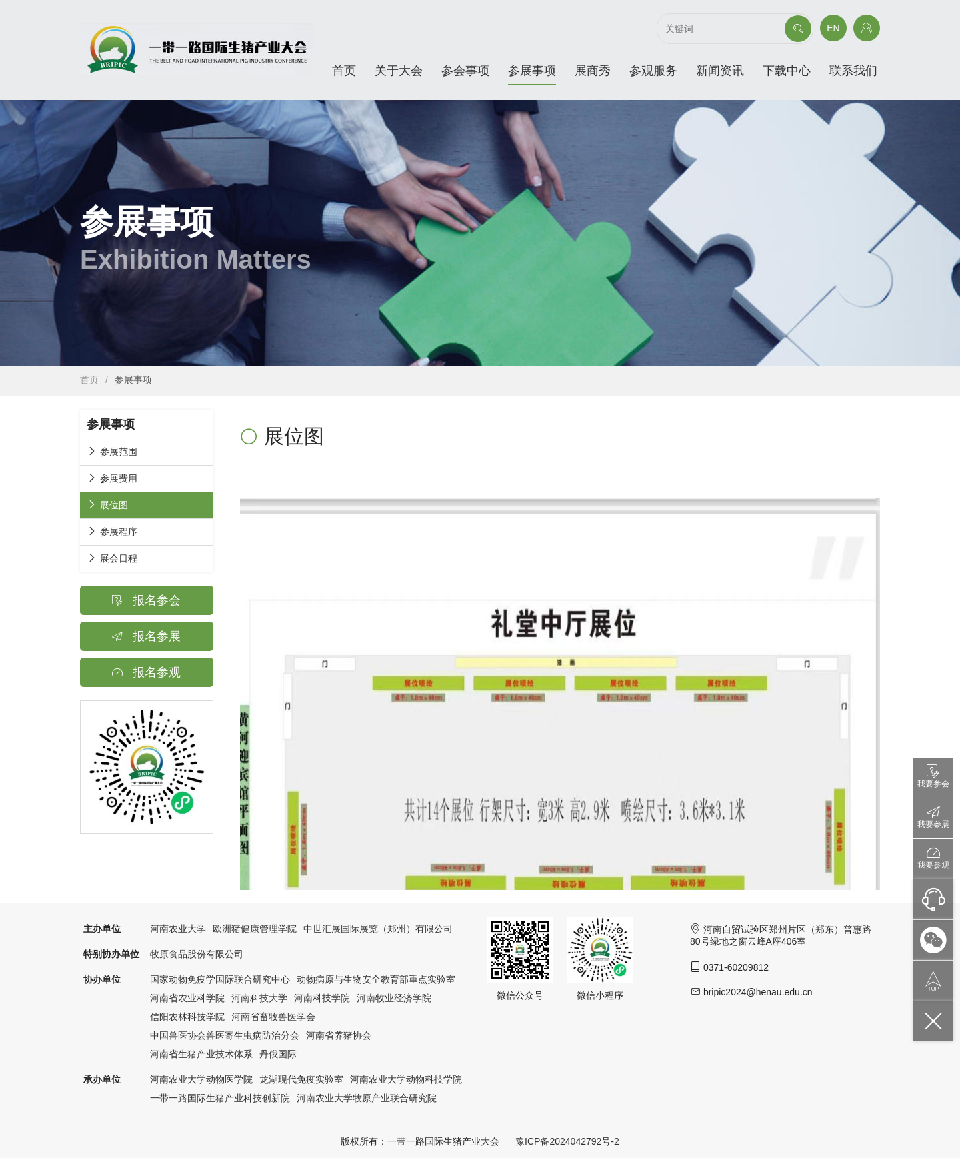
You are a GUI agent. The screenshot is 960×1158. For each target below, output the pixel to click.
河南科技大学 (259, 998)
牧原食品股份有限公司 (196, 954)
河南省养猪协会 (338, 1035)
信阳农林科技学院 (187, 1016)
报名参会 (146, 600)
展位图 (107, 504)
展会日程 (112, 558)
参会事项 (465, 70)
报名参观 (146, 672)
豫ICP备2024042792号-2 (567, 1141)
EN (833, 28)
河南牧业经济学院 (394, 998)
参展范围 (112, 451)
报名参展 (146, 636)
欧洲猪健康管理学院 (255, 928)
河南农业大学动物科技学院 (406, 1079)
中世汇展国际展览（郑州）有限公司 (378, 928)
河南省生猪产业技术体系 (201, 1054)
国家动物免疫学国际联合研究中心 (220, 979)
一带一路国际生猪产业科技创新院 (220, 1098)
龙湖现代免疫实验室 (301, 1079)
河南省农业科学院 (187, 998)
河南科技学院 (322, 998)
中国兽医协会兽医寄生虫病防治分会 (224, 1035)
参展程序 (112, 531)
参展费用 (112, 478)
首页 (344, 70)
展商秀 (593, 70)
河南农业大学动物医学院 (201, 1079)
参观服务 (653, 70)
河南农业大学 (178, 928)
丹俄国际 (278, 1054)
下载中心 (787, 70)
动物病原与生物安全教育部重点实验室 (376, 979)
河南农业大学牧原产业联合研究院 (367, 1098)
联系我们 (853, 70)
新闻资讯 (720, 70)
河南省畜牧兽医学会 (273, 1016)
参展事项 (532, 70)
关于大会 (399, 70)
